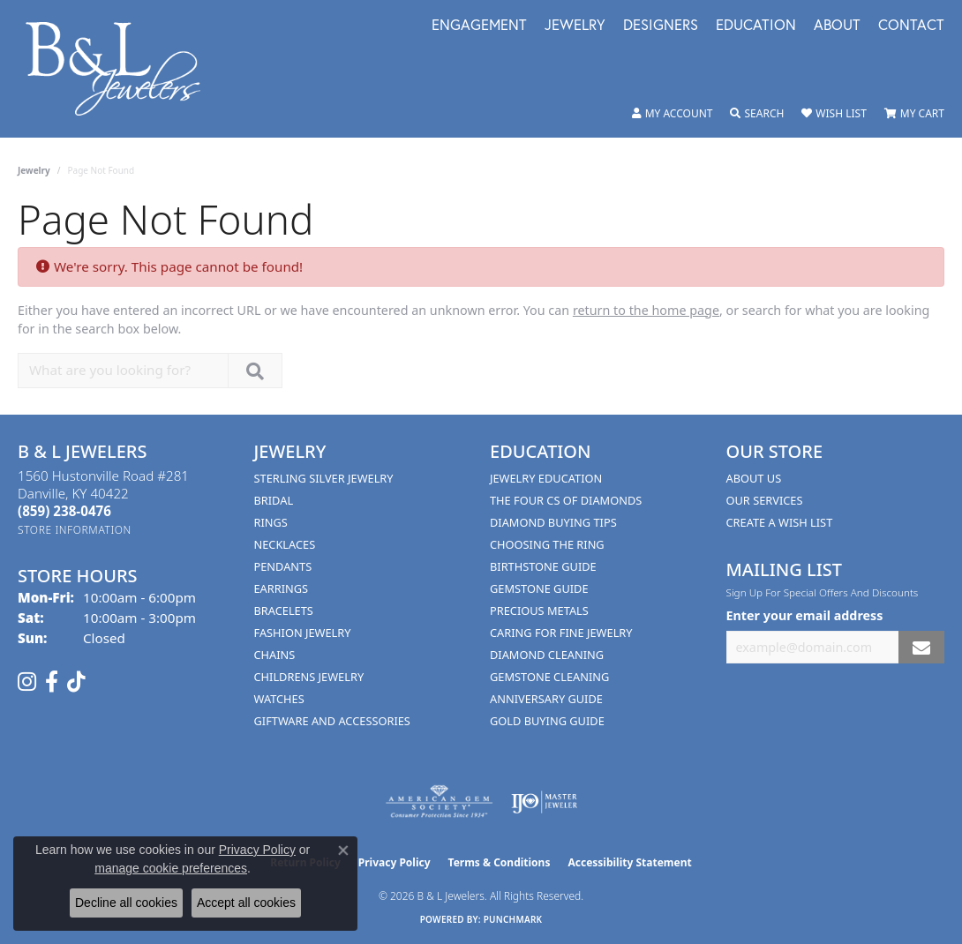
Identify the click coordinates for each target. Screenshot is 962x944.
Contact (911, 26)
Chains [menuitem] (275, 655)
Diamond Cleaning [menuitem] (547, 655)
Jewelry (575, 26)
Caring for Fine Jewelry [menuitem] (561, 633)
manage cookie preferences (170, 868)
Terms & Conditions (499, 862)
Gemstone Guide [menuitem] (539, 588)
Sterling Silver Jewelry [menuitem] (324, 478)
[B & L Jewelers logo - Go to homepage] (122, 69)
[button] (672, 114)
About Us (754, 478)
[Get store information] (75, 529)
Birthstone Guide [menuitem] (543, 566)
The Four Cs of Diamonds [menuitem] (566, 500)
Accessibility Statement (629, 862)
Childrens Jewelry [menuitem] (309, 677)
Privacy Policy (394, 862)
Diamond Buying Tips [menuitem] (553, 522)
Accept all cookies (246, 902)
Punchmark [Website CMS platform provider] (513, 919)
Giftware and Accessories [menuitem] (332, 721)
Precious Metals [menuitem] (539, 610)
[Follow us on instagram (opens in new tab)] (27, 682)
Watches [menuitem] (279, 699)
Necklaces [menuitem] (285, 544)
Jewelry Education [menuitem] (546, 478)
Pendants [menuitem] (283, 566)
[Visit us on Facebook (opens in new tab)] (51, 682)
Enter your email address (804, 615)
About (837, 26)
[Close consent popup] (343, 850)
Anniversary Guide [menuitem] (546, 699)
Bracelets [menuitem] (283, 610)
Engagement (479, 26)
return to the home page (646, 310)
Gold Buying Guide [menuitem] (547, 721)
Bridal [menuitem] (274, 500)
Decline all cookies (126, 902)
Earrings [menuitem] (281, 588)
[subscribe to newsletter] (921, 647)
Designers (660, 26)
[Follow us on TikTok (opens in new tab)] (76, 682)
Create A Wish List (779, 522)
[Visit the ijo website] (544, 802)
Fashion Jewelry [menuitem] (302, 633)
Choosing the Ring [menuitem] (547, 544)
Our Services (764, 500)
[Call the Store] (64, 511)
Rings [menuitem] (271, 522)
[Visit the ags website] (439, 802)
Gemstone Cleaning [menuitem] (549, 677)
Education (756, 26)
